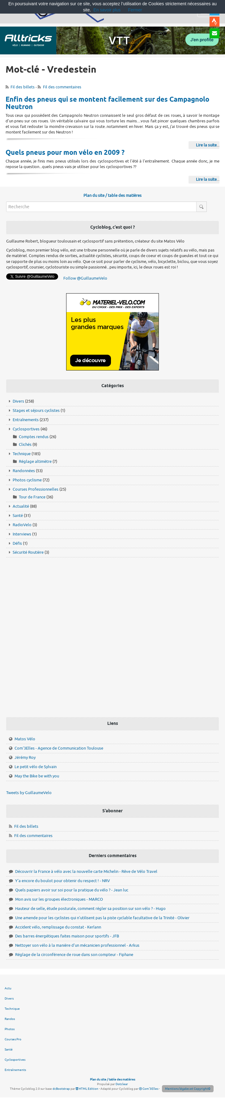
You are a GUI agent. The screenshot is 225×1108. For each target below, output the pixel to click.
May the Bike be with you (37, 776)
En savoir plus (107, 9)
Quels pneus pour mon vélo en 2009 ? (65, 153)
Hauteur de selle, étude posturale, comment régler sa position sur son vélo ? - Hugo (90, 908)
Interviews (22, 534)
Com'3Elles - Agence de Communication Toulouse (59, 748)
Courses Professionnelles (35, 489)
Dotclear (122, 1084)
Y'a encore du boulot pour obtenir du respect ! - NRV (62, 880)
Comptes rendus (34, 436)
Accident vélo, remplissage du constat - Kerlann (58, 927)
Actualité (21, 506)
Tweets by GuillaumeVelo (29, 792)
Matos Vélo (25, 739)
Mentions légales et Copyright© (187, 1089)
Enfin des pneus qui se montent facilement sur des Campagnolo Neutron (107, 103)
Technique (22, 453)
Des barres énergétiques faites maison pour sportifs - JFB (67, 936)
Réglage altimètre (35, 461)
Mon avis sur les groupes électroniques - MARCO (59, 899)
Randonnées (24, 470)
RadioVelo (22, 524)
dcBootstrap (61, 1089)
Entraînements (26, 419)
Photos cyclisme (27, 480)
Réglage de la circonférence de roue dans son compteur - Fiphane (74, 954)
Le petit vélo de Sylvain (36, 766)
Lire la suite (206, 145)
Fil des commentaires (62, 87)
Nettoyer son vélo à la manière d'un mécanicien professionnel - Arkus (77, 945)
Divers (18, 401)
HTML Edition (87, 1089)
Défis (17, 543)
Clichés (25, 444)
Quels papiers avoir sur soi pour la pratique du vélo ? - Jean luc (71, 890)
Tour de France (32, 497)
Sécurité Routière (28, 552)
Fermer (135, 9)
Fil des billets (23, 87)
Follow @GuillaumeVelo (85, 278)
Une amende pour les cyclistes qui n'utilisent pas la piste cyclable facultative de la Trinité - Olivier (102, 917)
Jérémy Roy (25, 757)
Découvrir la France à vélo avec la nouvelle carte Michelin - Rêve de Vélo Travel (86, 871)
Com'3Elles (148, 1089)
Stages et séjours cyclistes (36, 410)
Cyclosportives (26, 429)
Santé (18, 515)
